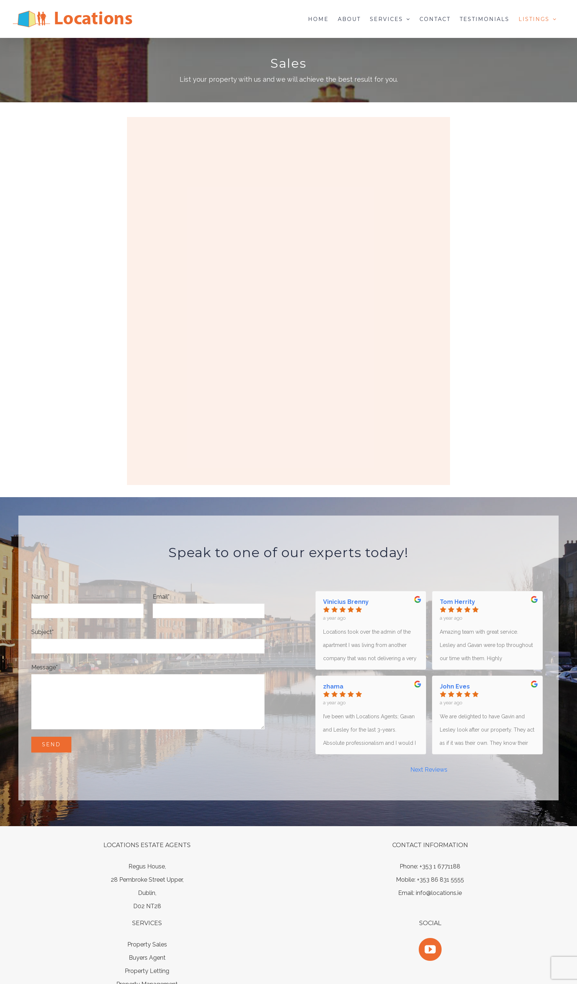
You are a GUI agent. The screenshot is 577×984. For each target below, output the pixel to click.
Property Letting (147, 970)
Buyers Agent (147, 957)
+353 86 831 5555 (440, 879)
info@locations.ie (439, 892)
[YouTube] (430, 949)
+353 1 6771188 (440, 866)
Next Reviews (428, 769)
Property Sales (147, 944)
